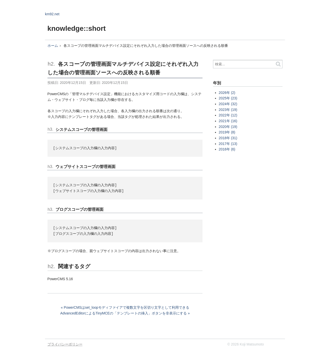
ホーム (53, 46)
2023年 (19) (228, 110)
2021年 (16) (228, 121)
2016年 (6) (227, 149)
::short (95, 28)
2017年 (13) (228, 144)
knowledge (66, 28)
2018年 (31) (228, 138)
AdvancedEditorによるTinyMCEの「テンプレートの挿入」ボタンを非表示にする (123, 313)
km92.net (52, 14)
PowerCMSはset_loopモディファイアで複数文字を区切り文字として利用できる (126, 307)
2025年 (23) (228, 98)
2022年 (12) (228, 115)
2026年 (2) (227, 93)
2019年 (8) (227, 132)
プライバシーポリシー (65, 344)
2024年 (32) (228, 104)
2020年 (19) (228, 127)
